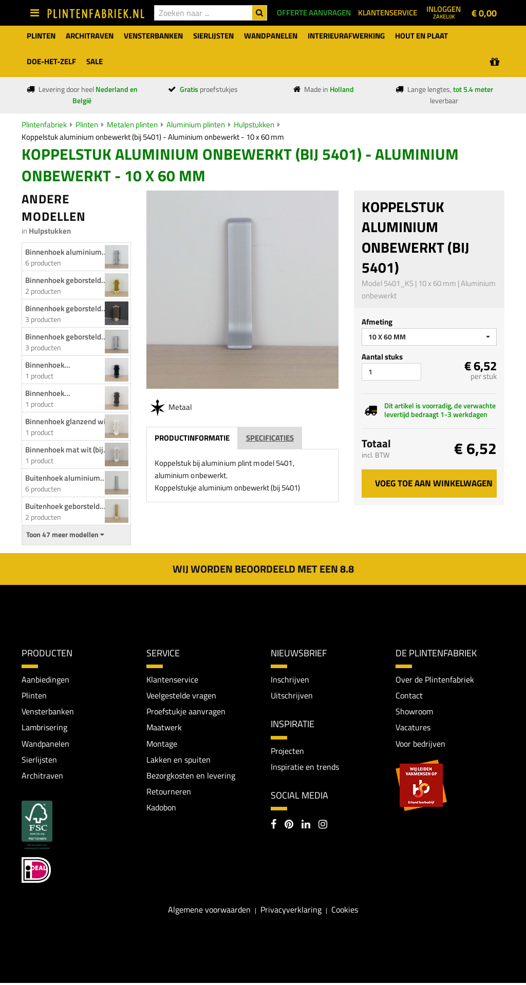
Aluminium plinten (195, 124)
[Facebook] (273, 826)
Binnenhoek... (47, 365)
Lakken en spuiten (178, 760)
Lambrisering (44, 728)
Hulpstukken (254, 124)
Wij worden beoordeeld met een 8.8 (263, 569)
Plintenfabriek (44, 124)
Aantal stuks (382, 357)
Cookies (344, 911)
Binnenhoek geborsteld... (66, 280)
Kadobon (161, 809)
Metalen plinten (132, 124)
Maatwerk (164, 728)
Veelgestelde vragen (181, 696)
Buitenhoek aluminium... (65, 478)
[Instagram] (322, 826)
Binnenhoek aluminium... (66, 252)
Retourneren (168, 793)
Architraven (42, 777)
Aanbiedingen (45, 679)
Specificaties (270, 438)
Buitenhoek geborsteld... (65, 506)
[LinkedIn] (306, 826)
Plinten (87, 124)
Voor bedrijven (420, 744)
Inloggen (443, 12)
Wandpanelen (45, 744)
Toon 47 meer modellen (65, 534)
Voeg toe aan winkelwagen (434, 483)
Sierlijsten (39, 760)
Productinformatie (192, 438)
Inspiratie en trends (305, 767)
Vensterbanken (48, 712)
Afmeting (377, 322)
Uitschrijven (292, 696)
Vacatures (413, 728)
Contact (409, 696)
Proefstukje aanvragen (186, 712)
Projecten (287, 751)
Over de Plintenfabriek (435, 679)
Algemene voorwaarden (209, 911)
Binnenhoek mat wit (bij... (67, 450)
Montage (161, 744)
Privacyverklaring (291, 911)
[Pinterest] (289, 826)
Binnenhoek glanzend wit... (70, 421)
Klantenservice (172, 679)
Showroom (414, 712)
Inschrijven (290, 679)
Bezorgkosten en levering (190, 777)
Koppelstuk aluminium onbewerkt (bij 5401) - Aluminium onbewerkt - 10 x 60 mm (153, 137)
